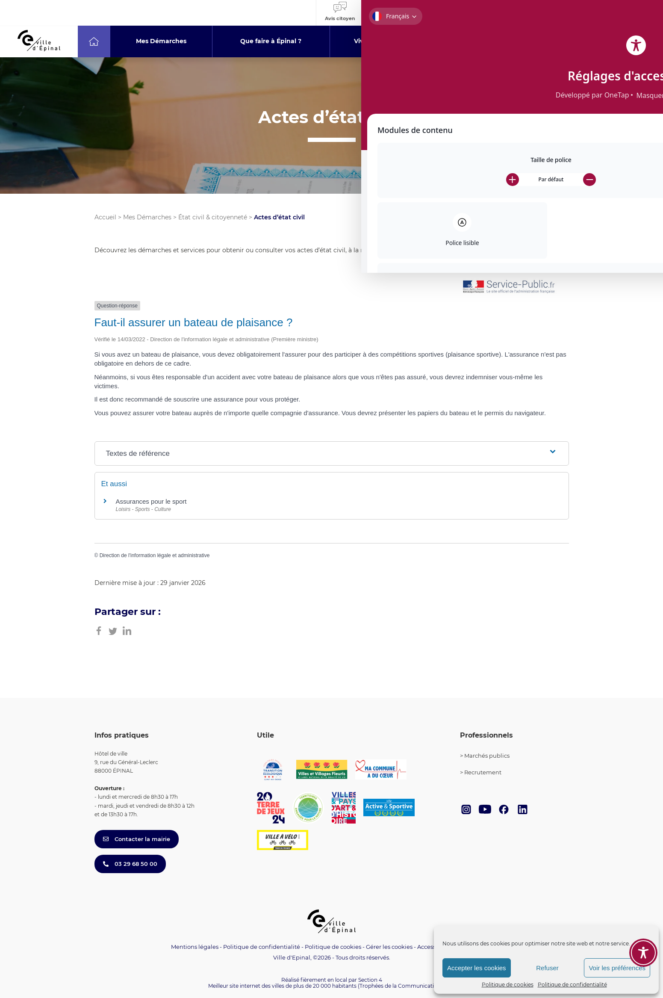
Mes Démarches (147, 217)
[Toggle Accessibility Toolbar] (643, 905)
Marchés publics (487, 755)
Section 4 (370, 980)
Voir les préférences (617, 967)
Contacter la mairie (136, 839)
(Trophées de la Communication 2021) (406, 986)
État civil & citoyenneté (212, 217)
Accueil (105, 217)
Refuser (547, 967)
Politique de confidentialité (572, 984)
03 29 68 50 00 (130, 863)
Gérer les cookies (389, 947)
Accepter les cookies (476, 967)
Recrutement (482, 772)
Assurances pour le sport (151, 501)
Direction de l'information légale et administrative (155, 555)
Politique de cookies (507, 984)
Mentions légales (194, 946)
